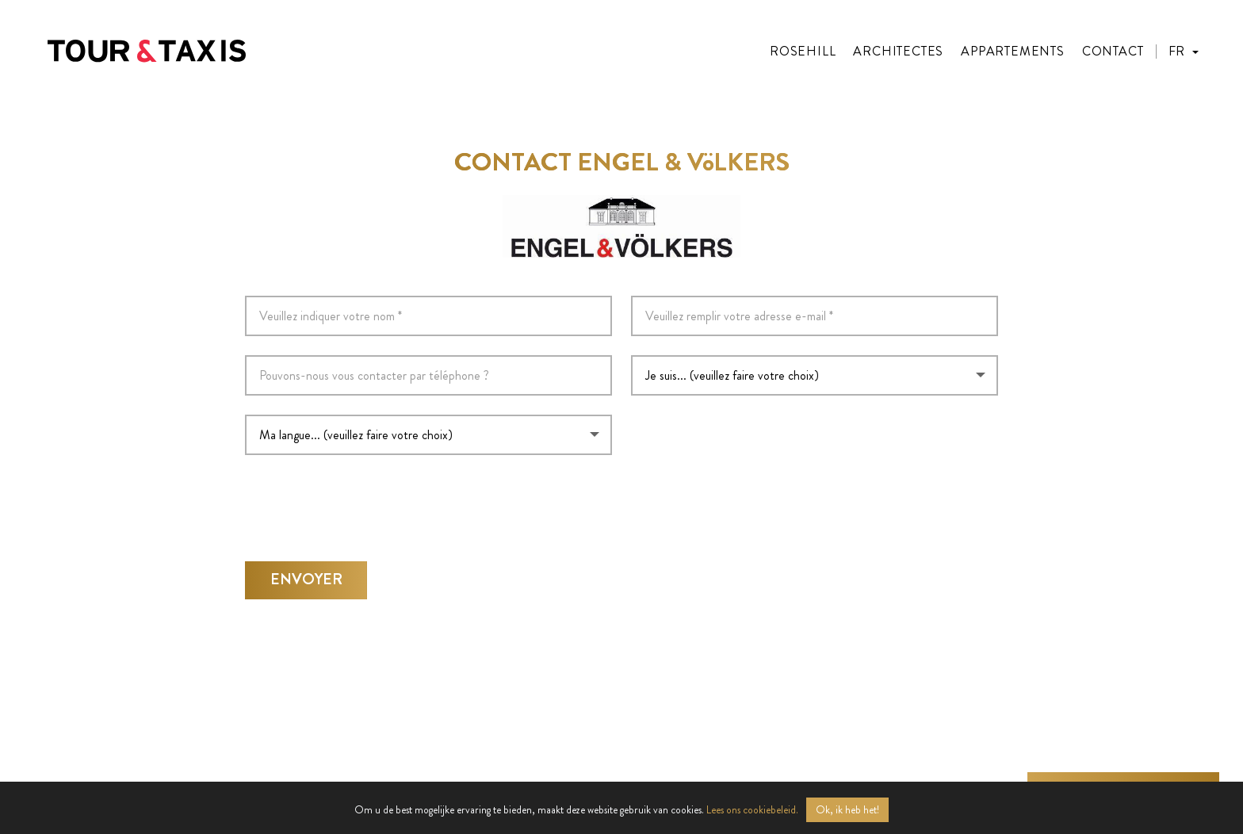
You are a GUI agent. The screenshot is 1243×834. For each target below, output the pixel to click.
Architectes (898, 51)
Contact (1113, 51)
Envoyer (306, 574)
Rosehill (803, 51)
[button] (1183, 51)
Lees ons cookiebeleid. (752, 809)
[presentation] (365, 500)
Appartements (1013, 51)
